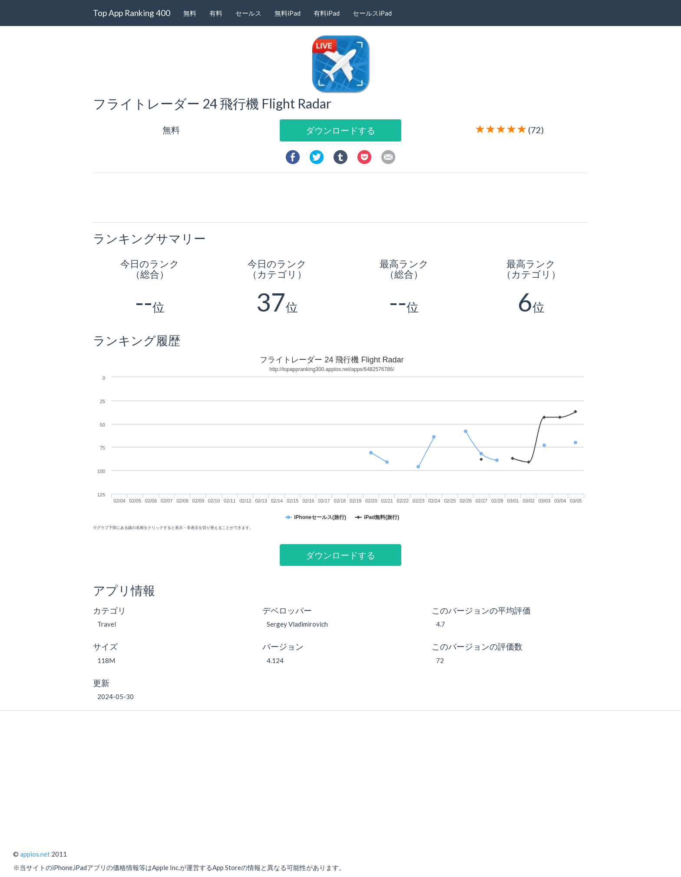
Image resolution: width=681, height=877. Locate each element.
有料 (215, 13)
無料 (189, 13)
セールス (248, 13)
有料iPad (327, 13)
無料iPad (287, 13)
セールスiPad (372, 13)
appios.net (35, 854)
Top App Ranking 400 (131, 13)
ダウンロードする (340, 130)
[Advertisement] (344, 197)
